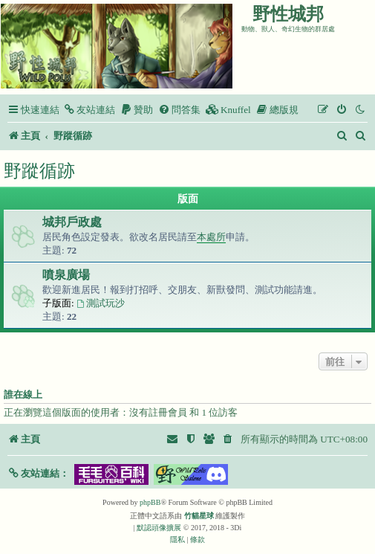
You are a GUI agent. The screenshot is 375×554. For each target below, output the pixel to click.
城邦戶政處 (72, 222)
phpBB (150, 502)
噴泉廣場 (66, 274)
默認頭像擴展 (159, 528)
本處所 (211, 236)
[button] (38, 473)
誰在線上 (23, 395)
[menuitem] (89, 109)
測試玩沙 (100, 303)
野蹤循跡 (39, 171)
